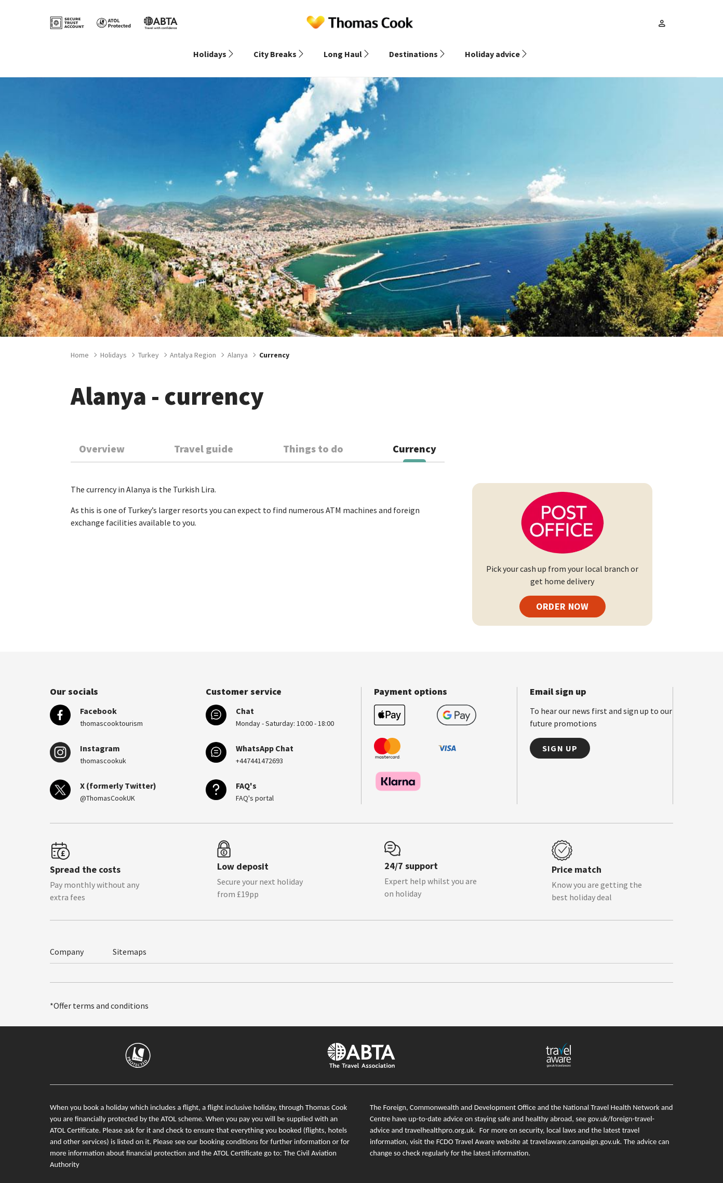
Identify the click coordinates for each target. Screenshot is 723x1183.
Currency (414, 436)
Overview (102, 436)
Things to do (313, 436)
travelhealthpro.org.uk (439, 1117)
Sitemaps (129, 939)
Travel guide (203, 436)
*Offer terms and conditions (99, 993)
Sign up (560, 736)
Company (67, 939)
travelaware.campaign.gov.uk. (576, 1129)
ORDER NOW (562, 594)
